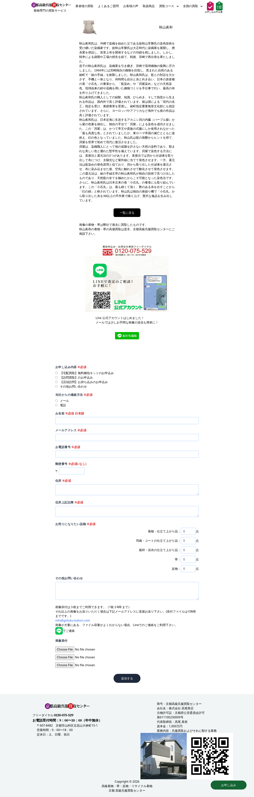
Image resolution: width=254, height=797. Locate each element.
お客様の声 (130, 6)
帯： (178, 559)
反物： (176, 569)
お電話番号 (67, 447)
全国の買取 (192, 6)
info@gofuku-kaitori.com (72, 620)
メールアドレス (70, 430)
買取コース (169, 6)
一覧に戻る (127, 213)
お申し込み (228, 785)
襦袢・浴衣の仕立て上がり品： (160, 550)
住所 (63, 481)
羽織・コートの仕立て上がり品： (158, 541)
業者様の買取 (84, 6)
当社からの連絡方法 (73, 395)
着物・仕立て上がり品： (164, 531)
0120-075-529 (63, 715)
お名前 (69, 413)
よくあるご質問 (108, 6)
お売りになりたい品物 (75, 524)
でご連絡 (65, 631)
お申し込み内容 (70, 367)
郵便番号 (70, 464)
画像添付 (61, 641)
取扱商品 (149, 6)
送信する (127, 678)
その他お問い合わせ (69, 578)
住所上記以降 (69, 502)
